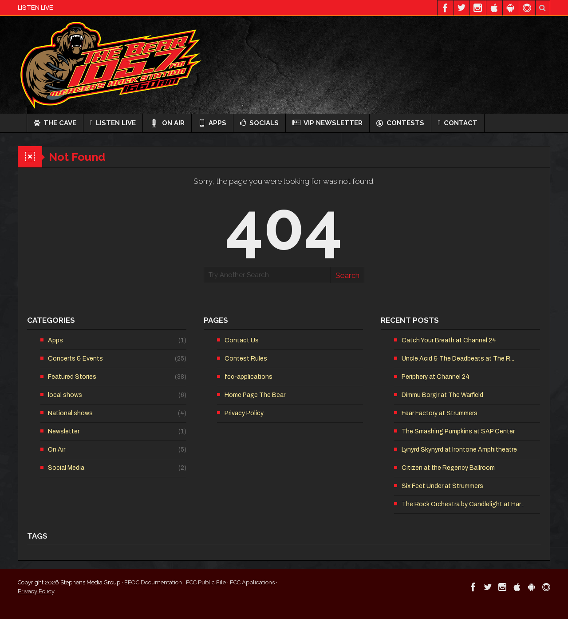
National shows (70, 413)
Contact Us (242, 340)
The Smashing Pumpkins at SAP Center (458, 431)
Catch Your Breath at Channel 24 (449, 340)
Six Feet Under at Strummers (442, 486)
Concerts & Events (75, 358)
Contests (400, 123)
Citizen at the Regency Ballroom (448, 467)
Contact (457, 123)
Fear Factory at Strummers (439, 413)
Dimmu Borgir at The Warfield (442, 395)
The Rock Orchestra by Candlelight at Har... (463, 504)
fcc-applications (248, 376)
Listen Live (113, 123)
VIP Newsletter (327, 123)
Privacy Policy (244, 413)
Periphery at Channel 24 (435, 376)
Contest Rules (246, 358)
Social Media (66, 467)
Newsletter (63, 431)
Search (347, 275)
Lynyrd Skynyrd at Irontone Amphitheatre (459, 449)
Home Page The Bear (255, 395)
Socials (259, 123)
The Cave (55, 123)
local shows (65, 395)
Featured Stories (72, 376)
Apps (212, 123)
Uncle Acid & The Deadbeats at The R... (458, 358)
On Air (167, 123)
